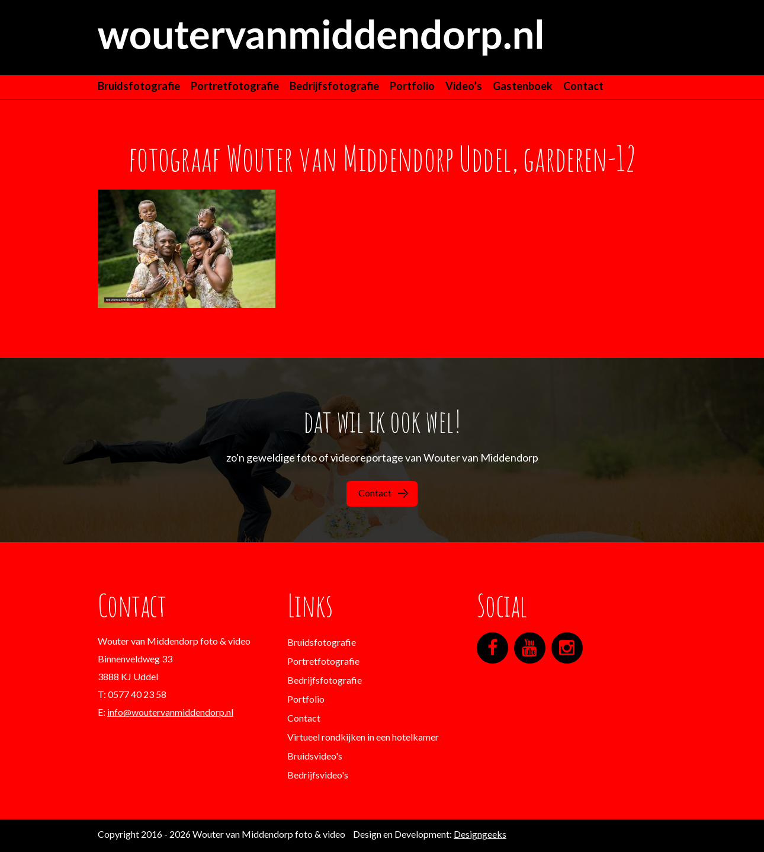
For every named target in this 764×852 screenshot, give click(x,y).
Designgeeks (480, 834)
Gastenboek (523, 85)
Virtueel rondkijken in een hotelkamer (363, 736)
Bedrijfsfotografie (334, 85)
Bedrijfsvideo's (317, 774)
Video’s (463, 85)
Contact (583, 85)
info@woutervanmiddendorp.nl (170, 712)
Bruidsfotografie (139, 85)
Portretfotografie (235, 85)
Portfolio (412, 85)
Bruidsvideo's (314, 755)
